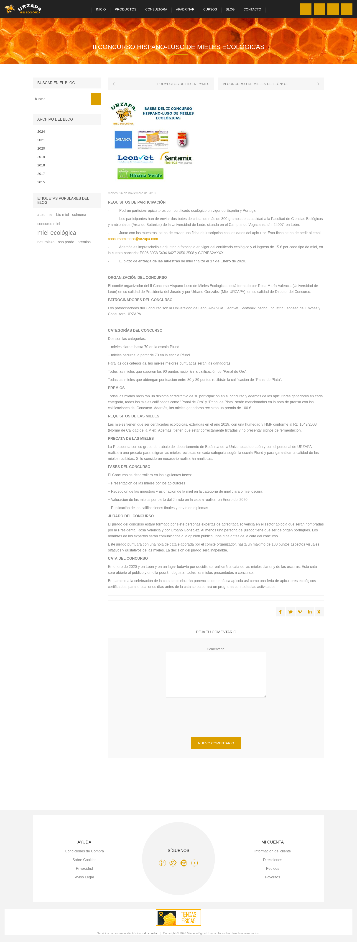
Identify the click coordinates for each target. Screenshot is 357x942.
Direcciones (272, 860)
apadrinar (45, 214)
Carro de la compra (346, 9)
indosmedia (149, 933)
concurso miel (48, 224)
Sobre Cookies (84, 860)
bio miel (62, 214)
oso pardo (66, 242)
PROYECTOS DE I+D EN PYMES (183, 84)
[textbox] (62, 99)
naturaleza (46, 242)
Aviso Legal (84, 877)
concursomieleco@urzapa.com (133, 239)
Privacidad (84, 868)
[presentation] (216, 710)
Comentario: (216, 649)
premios (84, 242)
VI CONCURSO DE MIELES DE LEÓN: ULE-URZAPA (264, 84)
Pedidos (272, 868)
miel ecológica (56, 232)
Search (96, 99)
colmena (79, 214)
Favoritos (333, 9)
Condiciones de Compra (84, 851)
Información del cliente (272, 851)
